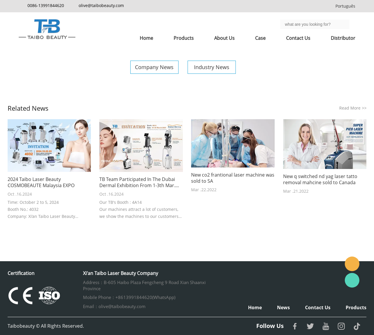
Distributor (343, 38)
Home (146, 38)
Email (352, 264)
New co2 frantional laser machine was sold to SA (232, 178)
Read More (352, 108)
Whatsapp (352, 280)
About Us (224, 38)
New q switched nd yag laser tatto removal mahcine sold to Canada (320, 179)
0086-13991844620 (45, 5)
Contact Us (298, 38)
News (283, 307)
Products (184, 38)
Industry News (211, 67)
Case (260, 38)
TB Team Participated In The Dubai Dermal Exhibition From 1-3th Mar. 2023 (137, 182)
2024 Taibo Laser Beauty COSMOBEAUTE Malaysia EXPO (41, 182)
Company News (154, 67)
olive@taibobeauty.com (101, 5)
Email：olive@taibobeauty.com (114, 306)
